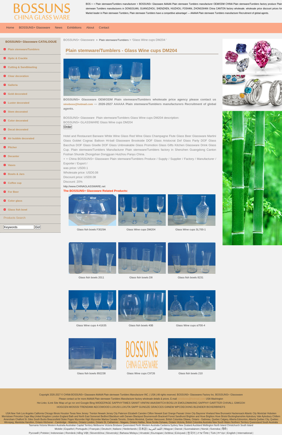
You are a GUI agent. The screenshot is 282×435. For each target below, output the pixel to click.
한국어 (191, 433)
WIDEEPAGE (103, 402)
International (244, 433)
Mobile (58, 428)
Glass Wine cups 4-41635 (91, 325)
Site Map (59, 402)
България (157, 433)
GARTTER (215, 402)
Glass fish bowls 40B (141, 325)
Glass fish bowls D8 (141, 277)
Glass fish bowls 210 (190, 373)
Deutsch (106, 428)
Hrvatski (144, 433)
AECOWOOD (102, 407)
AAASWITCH (158, 402)
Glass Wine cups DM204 (141, 229)
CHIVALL (228, 402)
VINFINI (145, 402)
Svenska (215, 428)
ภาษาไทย (203, 433)
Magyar (168, 428)
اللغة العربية (155, 428)
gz (69, 402)
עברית (221, 433)
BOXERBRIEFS (216, 407)
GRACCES (157, 407)
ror (73, 402)
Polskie (44, 433)
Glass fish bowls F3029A (91, 229)
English (231, 433)
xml (78, 402)
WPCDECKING (184, 407)
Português (82, 428)
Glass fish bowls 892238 (91, 373)
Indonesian (57, 433)
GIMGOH (239, 402)
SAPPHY (203, 402)
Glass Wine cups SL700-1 (190, 229)
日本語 (143, 428)
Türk (213, 433)
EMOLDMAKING (188, 402)
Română (70, 433)
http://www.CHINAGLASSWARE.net (84, 186)
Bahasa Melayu (129, 433)
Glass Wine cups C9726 (141, 373)
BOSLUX (172, 402)
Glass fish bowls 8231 (190, 277)
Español (69, 428)
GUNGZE (144, 407)
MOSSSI (74, 407)
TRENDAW (86, 407)
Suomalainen (191, 428)
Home (10, 27)
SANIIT (135, 402)
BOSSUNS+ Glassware (34, 27)
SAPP (134, 407)
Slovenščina (97, 433)
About (90, 27)
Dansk (178, 428)
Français (94, 428)
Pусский (34, 433)
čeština (169, 433)
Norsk (204, 428)
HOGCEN (62, 407)
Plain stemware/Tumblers (113, 40)
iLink (50, 402)
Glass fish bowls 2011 (91, 277)
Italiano (117, 428)
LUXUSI (115, 407)
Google (85, 402)
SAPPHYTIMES (121, 402)
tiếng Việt (82, 433)
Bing (92, 402)
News (58, 27)
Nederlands (130, 428)
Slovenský (112, 433)
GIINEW (169, 407)
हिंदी (224, 428)
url (66, 402)
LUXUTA (125, 407)
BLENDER (199, 407)
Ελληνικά (180, 433)
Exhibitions (74, 27)
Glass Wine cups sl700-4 (190, 325)
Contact (104, 27)
